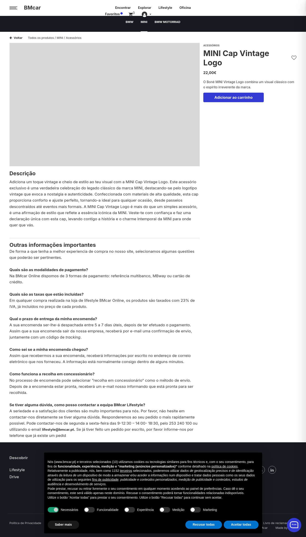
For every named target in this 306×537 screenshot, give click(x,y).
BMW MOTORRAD (168, 24)
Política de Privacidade (25, 523)
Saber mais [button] (63, 524)
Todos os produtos (41, 38)
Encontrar (123, 8)
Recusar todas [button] (203, 524)
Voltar (16, 38)
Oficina (185, 8)
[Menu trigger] (13, 8)
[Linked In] (272, 470)
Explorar (144, 8)
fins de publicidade (105, 479)
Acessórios (73, 38)
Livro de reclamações (278, 523)
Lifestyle (165, 8)
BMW (128, 24)
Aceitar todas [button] (241, 524)
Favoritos (257, 8)
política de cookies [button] (224, 466)
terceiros (126, 471)
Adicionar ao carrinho (233, 100)
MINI (143, 24)
